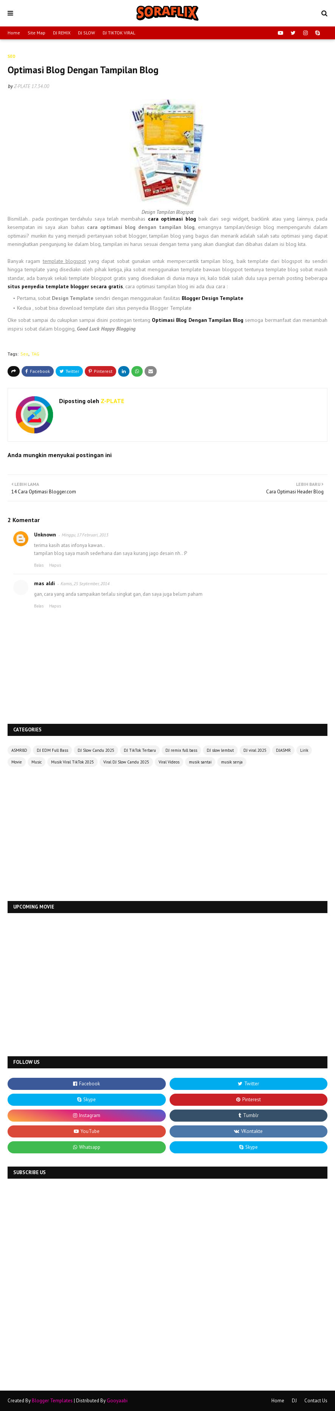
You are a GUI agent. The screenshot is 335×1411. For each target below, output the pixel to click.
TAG (35, 354)
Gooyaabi (117, 1400)
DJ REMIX (61, 33)
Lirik (304, 750)
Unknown (45, 534)
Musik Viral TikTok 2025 (72, 762)
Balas (39, 565)
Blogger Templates (52, 1400)
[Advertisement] (167, 835)
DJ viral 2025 (254, 750)
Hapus (55, 565)
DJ (294, 1400)
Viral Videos (169, 762)
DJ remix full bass (181, 750)
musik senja (232, 762)
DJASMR (283, 750)
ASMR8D (19, 750)
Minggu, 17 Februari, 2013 (85, 535)
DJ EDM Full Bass (52, 750)
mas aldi (44, 583)
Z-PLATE (22, 86)
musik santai (200, 762)
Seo (24, 354)
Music (36, 762)
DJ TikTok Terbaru (140, 750)
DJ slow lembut (220, 750)
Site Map (36, 33)
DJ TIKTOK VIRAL (119, 33)
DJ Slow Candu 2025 (96, 750)
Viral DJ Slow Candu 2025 (126, 762)
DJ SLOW (86, 33)
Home (14, 33)
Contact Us (315, 1400)
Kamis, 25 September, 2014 (85, 583)
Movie (16, 762)
